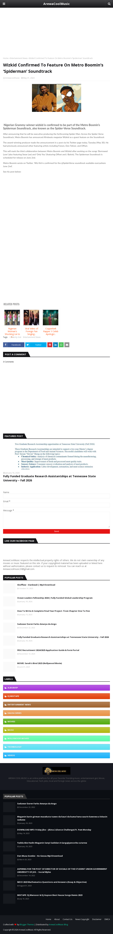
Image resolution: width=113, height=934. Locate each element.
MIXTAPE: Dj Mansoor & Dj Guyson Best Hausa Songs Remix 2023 (49, 895)
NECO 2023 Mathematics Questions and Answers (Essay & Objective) (52, 882)
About (57, 919)
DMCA (107, 919)
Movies (11, 721)
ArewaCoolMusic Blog (58, 924)
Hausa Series (15, 713)
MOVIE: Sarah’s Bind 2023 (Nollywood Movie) (39, 663)
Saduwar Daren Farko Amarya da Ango (37, 624)
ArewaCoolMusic (56, 4)
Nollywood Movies (18, 738)
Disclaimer (96, 919)
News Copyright (82, 919)
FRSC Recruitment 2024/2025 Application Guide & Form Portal (48, 650)
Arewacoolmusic (12, 78)
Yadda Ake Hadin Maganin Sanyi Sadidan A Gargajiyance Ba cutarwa (52, 842)
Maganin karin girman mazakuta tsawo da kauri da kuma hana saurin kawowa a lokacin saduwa (62, 818)
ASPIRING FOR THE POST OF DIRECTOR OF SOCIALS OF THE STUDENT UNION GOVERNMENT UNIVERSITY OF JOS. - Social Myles (62, 870)
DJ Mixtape (13, 696)
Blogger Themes (27, 924)
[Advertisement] (56, 29)
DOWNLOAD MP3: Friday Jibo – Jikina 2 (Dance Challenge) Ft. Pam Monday (54, 829)
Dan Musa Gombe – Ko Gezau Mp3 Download (40, 855)
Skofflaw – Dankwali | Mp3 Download (36, 584)
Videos (11, 755)
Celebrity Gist (15, 337)
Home (5, 58)
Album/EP (13, 687)
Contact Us (67, 919)
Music (11, 730)
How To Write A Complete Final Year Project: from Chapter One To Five (53, 611)
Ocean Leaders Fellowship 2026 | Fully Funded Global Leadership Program (55, 597)
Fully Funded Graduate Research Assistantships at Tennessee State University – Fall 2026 (49, 478)
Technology (15, 747)
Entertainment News (18, 58)
